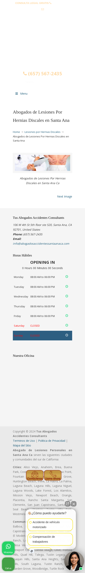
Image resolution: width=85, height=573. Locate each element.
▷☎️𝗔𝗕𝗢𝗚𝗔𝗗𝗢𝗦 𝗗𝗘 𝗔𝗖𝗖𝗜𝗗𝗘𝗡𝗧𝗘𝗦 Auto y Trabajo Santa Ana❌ (42, 42)
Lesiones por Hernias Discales (42, 132)
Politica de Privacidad (51, 441)
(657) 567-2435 (61, 3)
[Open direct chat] (67, 504)
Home (16, 132)
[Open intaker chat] (31, 551)
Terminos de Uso (24, 441)
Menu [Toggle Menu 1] (21, 93)
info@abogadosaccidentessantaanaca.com (42, 15)
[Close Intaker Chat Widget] (73, 504)
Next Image (64, 196)
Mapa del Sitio (22, 445)
